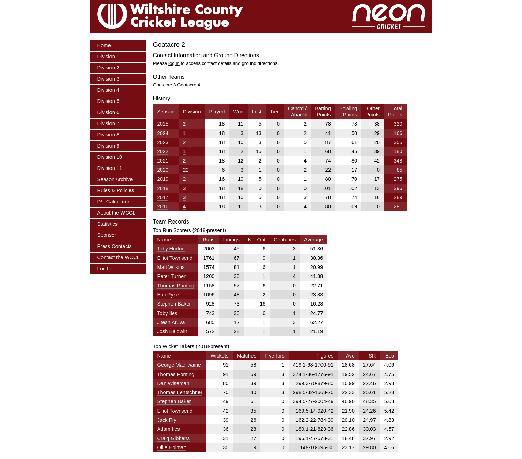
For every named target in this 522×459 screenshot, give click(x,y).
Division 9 (108, 146)
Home (104, 45)
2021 (163, 161)
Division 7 (108, 123)
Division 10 (109, 157)
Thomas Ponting (176, 285)
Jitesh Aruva (171, 322)
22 (185, 170)
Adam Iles (168, 429)
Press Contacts (114, 246)
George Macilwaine (179, 365)
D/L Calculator (113, 201)
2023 (163, 142)
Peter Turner (171, 276)
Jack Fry (166, 420)
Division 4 (108, 90)
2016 (163, 206)
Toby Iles (167, 313)
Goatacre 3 (164, 85)
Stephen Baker (174, 304)
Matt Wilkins (171, 267)
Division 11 (109, 168)
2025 (163, 124)
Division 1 (108, 56)
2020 (163, 170)
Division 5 (108, 101)
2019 (163, 179)
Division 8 (108, 134)
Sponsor (106, 235)
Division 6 (108, 112)
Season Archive (115, 179)
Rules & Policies (115, 190)
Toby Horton (171, 248)
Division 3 (108, 79)
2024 (163, 133)
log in (174, 63)
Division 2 (108, 67)
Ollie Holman (172, 447)
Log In (104, 268)
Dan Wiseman (173, 383)
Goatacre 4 (188, 85)
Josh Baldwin (172, 331)
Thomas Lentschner (180, 392)
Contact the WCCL (118, 257)
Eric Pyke (168, 295)
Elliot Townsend (175, 258)
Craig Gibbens (173, 438)
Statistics (107, 224)
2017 (163, 197)
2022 (163, 151)
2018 (163, 188)
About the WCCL (116, 213)
